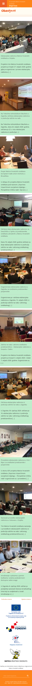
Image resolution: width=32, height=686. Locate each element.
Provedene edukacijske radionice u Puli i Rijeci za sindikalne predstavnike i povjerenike (15, 462)
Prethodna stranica (6, 599)
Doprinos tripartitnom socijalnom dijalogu (17, 6)
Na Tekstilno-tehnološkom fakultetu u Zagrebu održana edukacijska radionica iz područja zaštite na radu (15, 116)
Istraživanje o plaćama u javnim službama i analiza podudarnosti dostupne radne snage (13, 578)
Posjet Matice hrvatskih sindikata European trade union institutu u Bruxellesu (13, 173)
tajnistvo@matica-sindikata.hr (20, 683)
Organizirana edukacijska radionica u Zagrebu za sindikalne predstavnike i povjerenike (14, 289)
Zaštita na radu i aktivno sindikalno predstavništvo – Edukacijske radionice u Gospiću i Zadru (16, 347)
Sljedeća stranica (26, 599)
